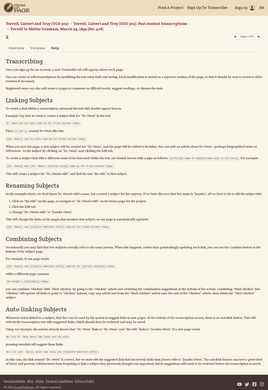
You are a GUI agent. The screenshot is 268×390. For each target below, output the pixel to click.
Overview (16, 48)
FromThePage (23, 383)
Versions (37, 48)
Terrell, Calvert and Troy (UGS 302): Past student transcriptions (130, 23)
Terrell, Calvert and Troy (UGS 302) (37, 23)
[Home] (16, 7)
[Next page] (258, 37)
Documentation (14, 377)
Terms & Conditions (59, 377)
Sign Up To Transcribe (207, 7)
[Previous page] (235, 37)
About (39, 377)
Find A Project (170, 7)
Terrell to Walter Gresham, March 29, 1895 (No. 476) (56, 28)
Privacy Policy (84, 377)
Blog (30, 377)
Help (55, 48)
